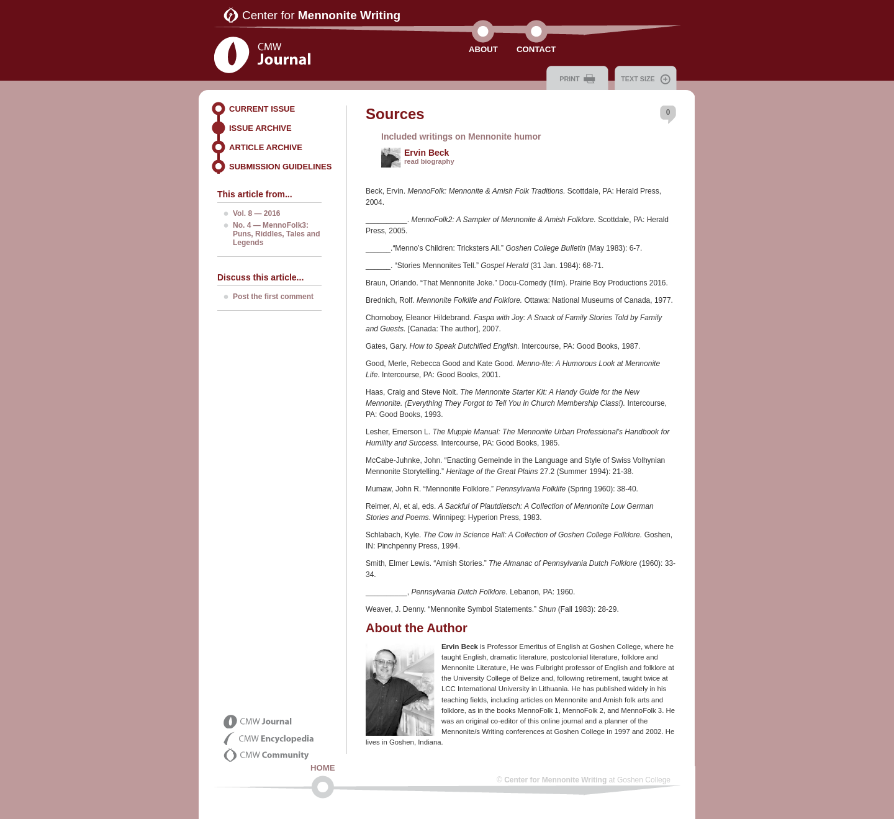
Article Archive (265, 147)
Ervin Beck (426, 153)
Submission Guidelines (280, 166)
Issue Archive (260, 128)
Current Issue (262, 109)
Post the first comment (273, 296)
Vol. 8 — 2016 (256, 213)
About (483, 49)
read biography (429, 161)
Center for (321, 15)
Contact (536, 49)
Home (322, 767)
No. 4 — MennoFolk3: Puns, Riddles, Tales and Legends (276, 234)
